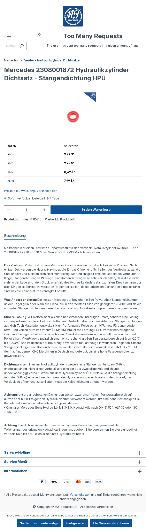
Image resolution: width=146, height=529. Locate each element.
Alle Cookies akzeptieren (111, 523)
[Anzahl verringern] (8, 209)
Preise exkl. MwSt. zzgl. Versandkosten (30, 190)
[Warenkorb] (93, 42)
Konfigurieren (76, 523)
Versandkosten (80, 494)
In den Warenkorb (96, 209)
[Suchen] (21, 46)
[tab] (15, 236)
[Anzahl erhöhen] (44, 209)
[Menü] (9, 38)
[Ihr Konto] (39, 35)
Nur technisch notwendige (39, 523)
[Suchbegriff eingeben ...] (10, 46)
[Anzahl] (26, 209)
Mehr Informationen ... (126, 515)
